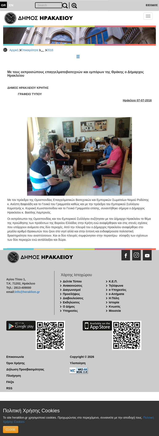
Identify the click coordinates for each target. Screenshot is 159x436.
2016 (50, 50)
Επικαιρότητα (29, 50)
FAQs (10, 382)
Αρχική (13, 50)
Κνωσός (114, 306)
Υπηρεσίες (70, 310)
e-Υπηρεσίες (117, 289)
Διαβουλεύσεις (73, 298)
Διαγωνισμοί (72, 289)
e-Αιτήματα (116, 294)
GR (3, 5)
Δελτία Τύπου (72, 281)
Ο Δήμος (69, 306)
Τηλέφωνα (116, 285)
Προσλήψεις (71, 294)
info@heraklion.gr (27, 292)
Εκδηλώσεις (71, 302)
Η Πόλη (114, 298)
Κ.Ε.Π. (113, 281)
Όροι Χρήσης (15, 363)
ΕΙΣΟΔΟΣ (152, 5)
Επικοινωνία (15, 356)
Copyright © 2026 (82, 356)
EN (11, 5)
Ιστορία (114, 302)
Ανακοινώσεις (72, 285)
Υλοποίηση (78, 363)
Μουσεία (115, 310)
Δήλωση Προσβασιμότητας (25, 369)
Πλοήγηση (13, 375)
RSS (9, 388)
